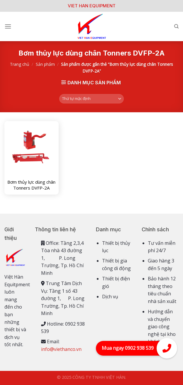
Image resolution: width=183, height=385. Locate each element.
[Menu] (7, 26)
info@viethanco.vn (61, 349)
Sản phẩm (45, 64)
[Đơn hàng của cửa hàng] (91, 99)
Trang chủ (19, 64)
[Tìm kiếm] (176, 26)
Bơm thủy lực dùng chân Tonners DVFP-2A (31, 185)
